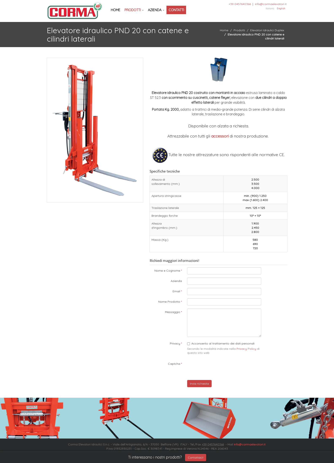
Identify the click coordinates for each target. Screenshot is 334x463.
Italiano (270, 8)
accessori (220, 136)
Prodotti (134, 10)
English (281, 8)
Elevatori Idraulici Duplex (267, 30)
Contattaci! (195, 457)
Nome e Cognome (167, 270)
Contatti (176, 10)
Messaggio (172, 312)
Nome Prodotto (169, 302)
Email (176, 291)
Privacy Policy (246, 349)
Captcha (174, 364)
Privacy (175, 343)
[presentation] (219, 368)
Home (115, 10)
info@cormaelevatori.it (271, 4)
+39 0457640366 (240, 4)
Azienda (156, 10)
